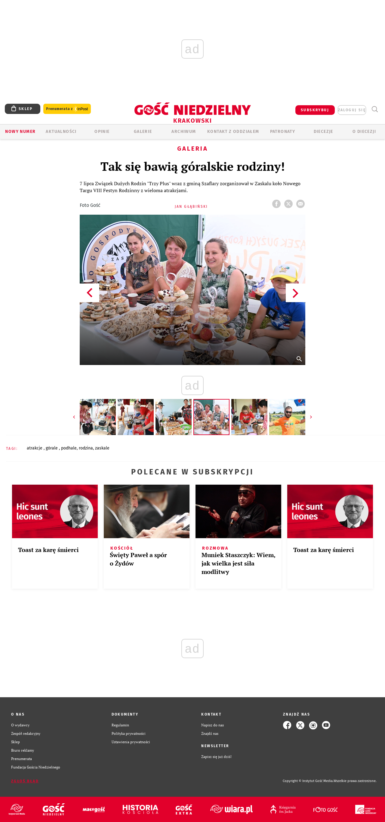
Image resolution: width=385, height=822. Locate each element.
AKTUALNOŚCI (61, 131)
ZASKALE (102, 448)
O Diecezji (364, 131)
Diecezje (323, 131)
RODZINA (86, 448)
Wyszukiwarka (374, 109)
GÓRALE (52, 448)
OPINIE (101, 131)
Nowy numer (20, 131)
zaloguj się (352, 110)
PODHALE (69, 448)
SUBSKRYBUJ (315, 110)
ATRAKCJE (35, 448)
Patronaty (282, 131)
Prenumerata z (67, 109)
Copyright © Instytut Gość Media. (308, 781)
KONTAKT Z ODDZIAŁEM (233, 131)
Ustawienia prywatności (131, 742)
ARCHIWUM (183, 131)
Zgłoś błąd (25, 781)
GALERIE (143, 131)
